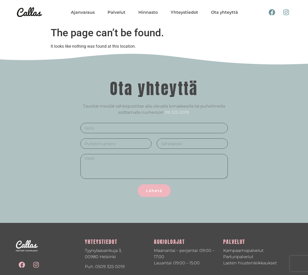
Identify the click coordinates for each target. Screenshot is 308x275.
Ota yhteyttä (224, 12)
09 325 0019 (177, 112)
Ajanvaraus (83, 12)
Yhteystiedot (184, 12)
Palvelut (116, 12)
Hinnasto (148, 12)
